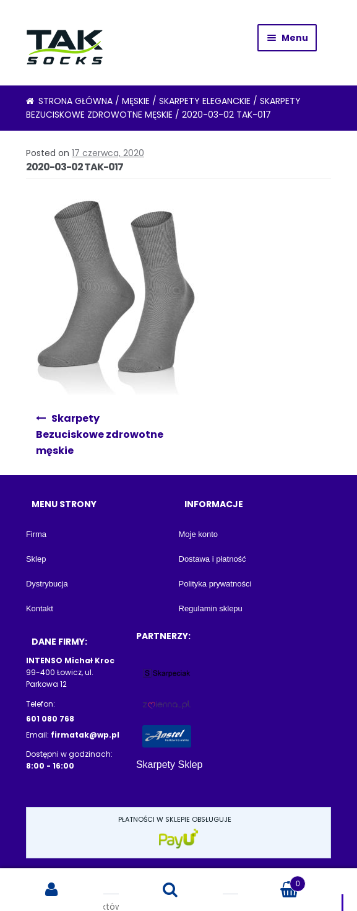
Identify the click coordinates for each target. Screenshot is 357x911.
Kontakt (39, 608)
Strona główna (75, 101)
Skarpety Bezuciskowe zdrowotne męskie (99, 434)
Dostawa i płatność (212, 559)
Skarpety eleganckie (205, 101)
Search (170, 890)
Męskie (136, 101)
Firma (36, 534)
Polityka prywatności (215, 583)
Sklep (36, 559)
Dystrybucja (47, 583)
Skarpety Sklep (169, 764)
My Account (51, 890)
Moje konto (198, 534)
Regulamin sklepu (211, 608)
